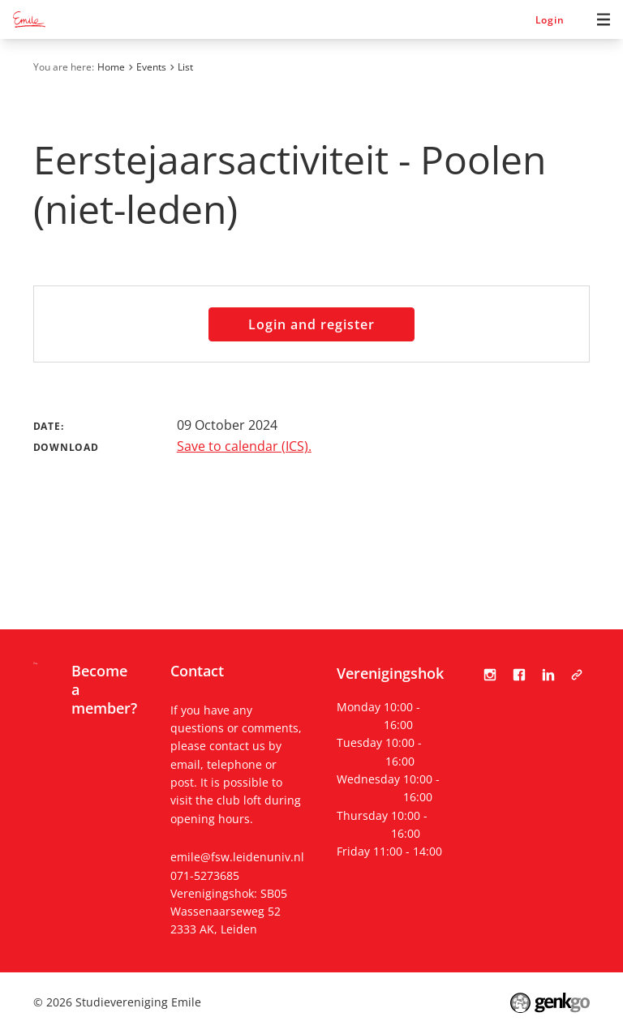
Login (550, 19)
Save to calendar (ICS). (244, 446)
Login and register (311, 324)
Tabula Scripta (577, 675)
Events (151, 66)
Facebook (519, 675)
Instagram (490, 675)
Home (111, 66)
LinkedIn (548, 675)
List (185, 66)
